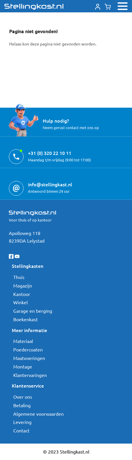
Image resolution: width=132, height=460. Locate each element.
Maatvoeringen (29, 358)
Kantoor (21, 294)
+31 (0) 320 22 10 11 (49, 153)
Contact (21, 430)
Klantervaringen (30, 375)
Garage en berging (32, 311)
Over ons (22, 397)
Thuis (18, 277)
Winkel (20, 302)
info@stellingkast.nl (50, 184)
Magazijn (22, 285)
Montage (22, 366)
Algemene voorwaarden (38, 414)
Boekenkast (25, 319)
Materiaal (23, 341)
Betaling (22, 405)
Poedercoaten (28, 349)
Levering (22, 422)
